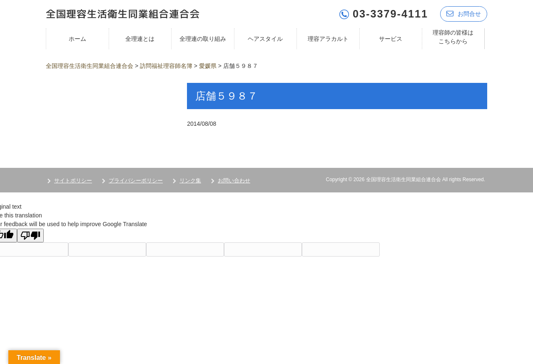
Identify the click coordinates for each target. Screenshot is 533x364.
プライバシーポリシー (136, 180)
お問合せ (463, 13)
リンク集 (190, 180)
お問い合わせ (234, 180)
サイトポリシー (73, 180)
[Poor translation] (30, 235)
